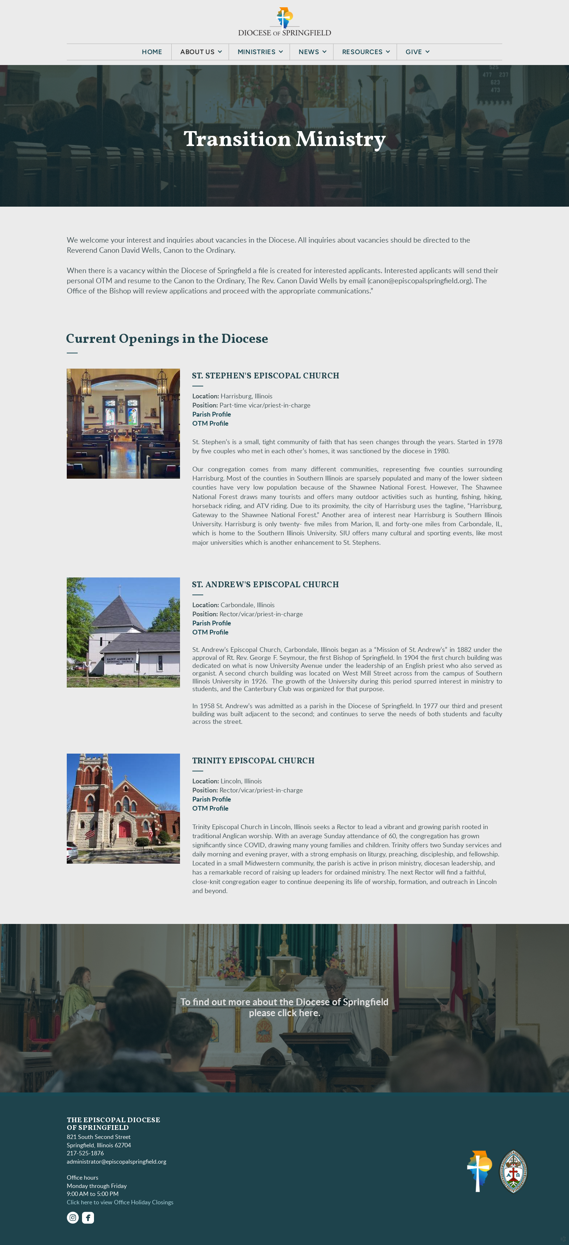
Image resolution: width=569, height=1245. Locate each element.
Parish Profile (211, 414)
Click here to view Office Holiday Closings (120, 1202)
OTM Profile (210, 424)
